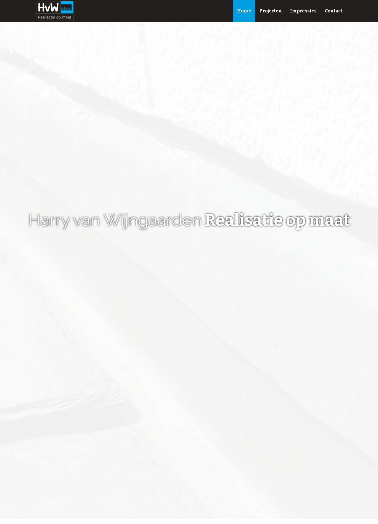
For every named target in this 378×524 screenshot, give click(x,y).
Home (244, 11)
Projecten (270, 11)
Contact (333, 11)
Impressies (303, 11)
